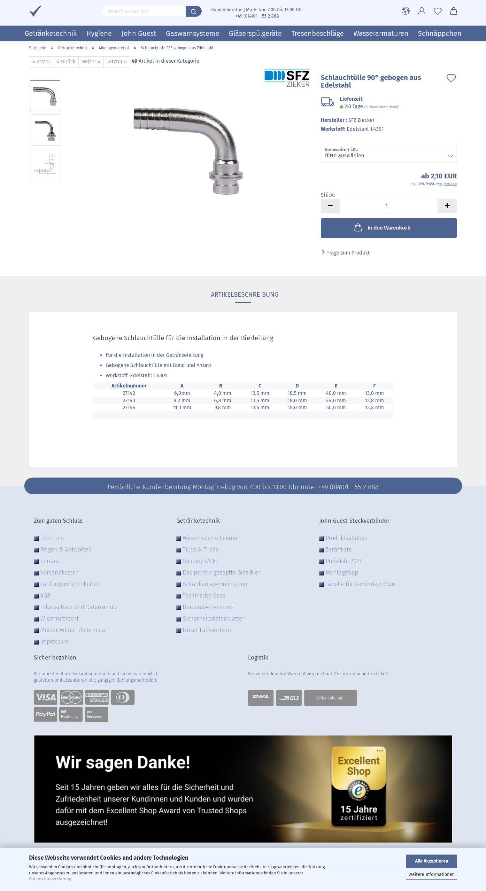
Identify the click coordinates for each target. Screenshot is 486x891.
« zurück (65, 62)
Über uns (52, 538)
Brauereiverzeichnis (208, 607)
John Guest (138, 33)
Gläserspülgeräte (255, 33)
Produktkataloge (346, 538)
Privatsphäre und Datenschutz (79, 607)
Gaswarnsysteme (192, 33)
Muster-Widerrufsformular (73, 630)
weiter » (90, 62)
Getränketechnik (51, 33)
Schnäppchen (439, 33)
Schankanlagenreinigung (215, 584)
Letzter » (116, 62)
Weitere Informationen (431, 874)
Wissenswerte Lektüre (211, 538)
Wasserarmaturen (380, 33)
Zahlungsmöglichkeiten (70, 584)
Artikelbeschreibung (243, 294)
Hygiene (99, 33)
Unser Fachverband (208, 630)
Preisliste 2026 (344, 561)
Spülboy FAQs (200, 561)
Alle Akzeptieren (431, 861)
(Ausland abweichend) (381, 107)
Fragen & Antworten (66, 549)
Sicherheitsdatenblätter (213, 618)
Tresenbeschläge (317, 33)
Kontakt (50, 561)
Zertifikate (339, 549)
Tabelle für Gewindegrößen (360, 584)
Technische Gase (204, 595)
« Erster (41, 62)
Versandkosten (59, 572)
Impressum (54, 641)
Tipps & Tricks (200, 549)
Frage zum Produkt (348, 253)
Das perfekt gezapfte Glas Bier (221, 572)
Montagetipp (342, 572)
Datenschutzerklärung (50, 878)
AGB (45, 595)
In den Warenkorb (382, 227)
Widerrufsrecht (59, 618)
